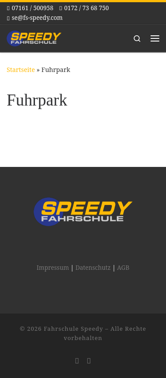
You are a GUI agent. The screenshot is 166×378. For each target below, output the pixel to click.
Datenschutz (93, 268)
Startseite (21, 69)
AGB (123, 268)
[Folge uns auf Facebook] (89, 361)
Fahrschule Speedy (73, 329)
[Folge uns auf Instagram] (77, 361)
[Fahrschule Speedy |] (34, 37)
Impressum (53, 268)
